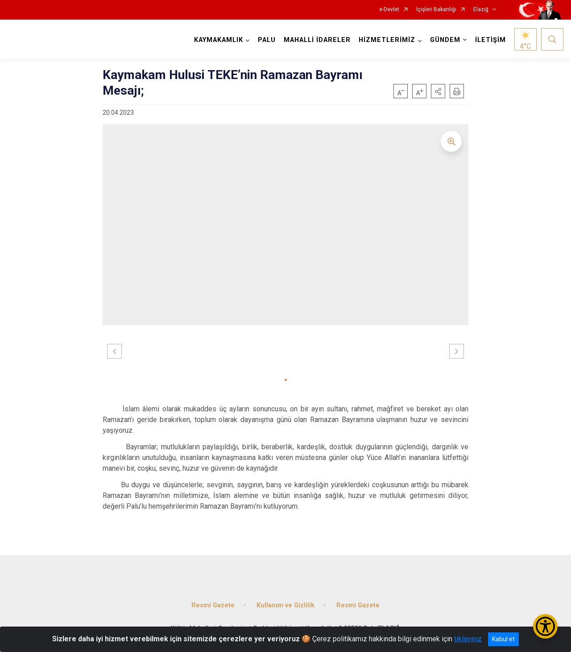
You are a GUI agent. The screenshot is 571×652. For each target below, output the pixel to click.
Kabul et (503, 639)
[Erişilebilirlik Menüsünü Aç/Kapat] (545, 626)
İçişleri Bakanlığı (436, 10)
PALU (267, 40)
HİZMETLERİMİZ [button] (387, 40)
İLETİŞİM (490, 40)
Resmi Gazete (213, 605)
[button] (438, 91)
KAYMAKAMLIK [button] (218, 40)
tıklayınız (468, 639)
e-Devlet (389, 10)
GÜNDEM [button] (445, 40)
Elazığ (480, 10)
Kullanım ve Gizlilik (285, 605)
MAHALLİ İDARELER (317, 40)
